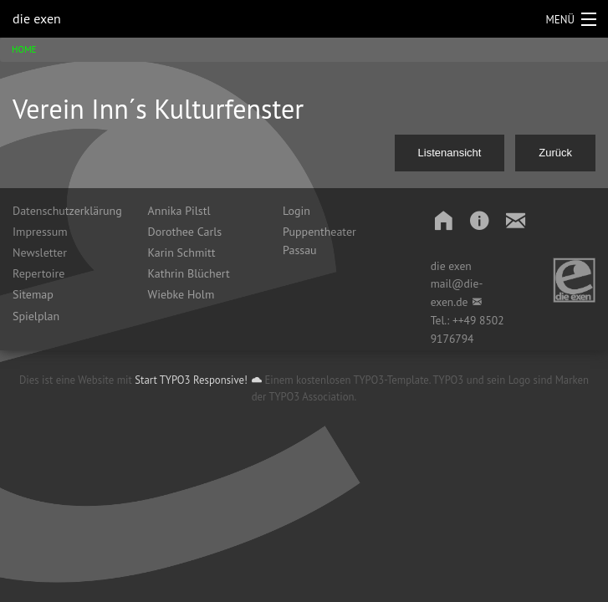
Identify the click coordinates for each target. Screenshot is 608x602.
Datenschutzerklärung (67, 210)
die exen (37, 18)
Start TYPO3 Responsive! (191, 380)
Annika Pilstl (179, 210)
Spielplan (36, 316)
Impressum (40, 231)
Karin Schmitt (182, 252)
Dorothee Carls (185, 231)
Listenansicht (450, 152)
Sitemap (33, 294)
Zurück (555, 152)
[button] (435, 220)
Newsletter (40, 252)
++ (458, 320)
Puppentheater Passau (319, 241)
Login (296, 210)
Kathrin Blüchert (189, 273)
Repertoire (38, 273)
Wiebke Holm (181, 294)
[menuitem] (68, 211)
